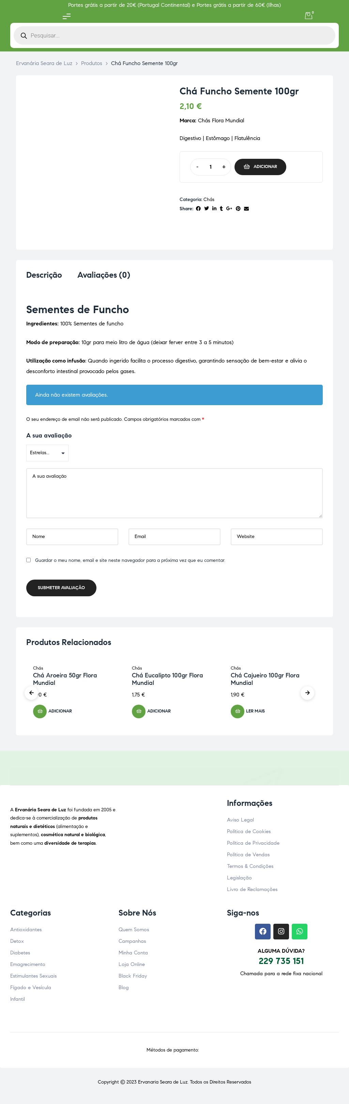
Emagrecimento (27, 966)
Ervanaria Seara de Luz (162, 1084)
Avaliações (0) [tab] (103, 275)
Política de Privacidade (253, 845)
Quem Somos (134, 932)
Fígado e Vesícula (30, 989)
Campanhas (132, 943)
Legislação (239, 880)
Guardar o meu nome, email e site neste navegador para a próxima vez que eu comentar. (130, 562)
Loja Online (132, 966)
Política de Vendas (248, 857)
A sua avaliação (49, 437)
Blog (124, 989)
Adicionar (265, 166)
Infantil (17, 1001)
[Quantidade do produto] (210, 167)
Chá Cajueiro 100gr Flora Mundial (265, 681)
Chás (208, 199)
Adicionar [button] (60, 713)
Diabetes (20, 955)
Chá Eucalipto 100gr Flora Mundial (167, 681)
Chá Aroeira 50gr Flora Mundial (65, 681)
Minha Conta (133, 955)
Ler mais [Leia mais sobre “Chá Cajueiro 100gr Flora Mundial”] (255, 713)
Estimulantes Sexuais (33, 978)
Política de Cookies (249, 833)
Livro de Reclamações (252, 891)
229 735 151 (281, 962)
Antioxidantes (26, 932)
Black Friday (133, 978)
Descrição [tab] (44, 275)
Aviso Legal (240, 822)
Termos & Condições (250, 868)
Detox (17, 943)
